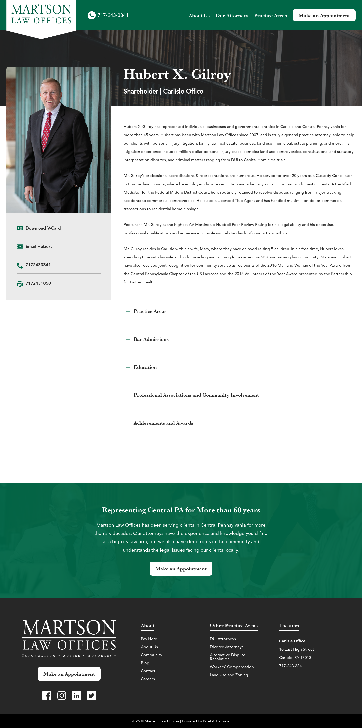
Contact (148, 670)
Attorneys (232, 15)
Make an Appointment (324, 15)
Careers (148, 678)
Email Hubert (39, 246)
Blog (145, 662)
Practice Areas (270, 15)
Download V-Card (43, 228)
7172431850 (38, 283)
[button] (240, 311)
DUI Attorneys (223, 638)
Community (151, 654)
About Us (149, 646)
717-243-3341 (113, 15)
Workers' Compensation (232, 666)
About (199, 15)
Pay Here (149, 638)
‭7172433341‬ (38, 264)
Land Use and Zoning (229, 674)
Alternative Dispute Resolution (227, 656)
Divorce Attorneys (226, 646)
